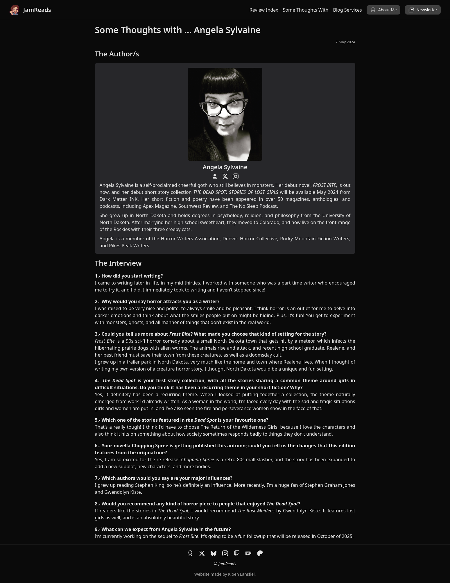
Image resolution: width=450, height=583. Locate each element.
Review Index (264, 10)
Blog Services (347, 10)
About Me (383, 10)
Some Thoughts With (306, 10)
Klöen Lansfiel (241, 574)
